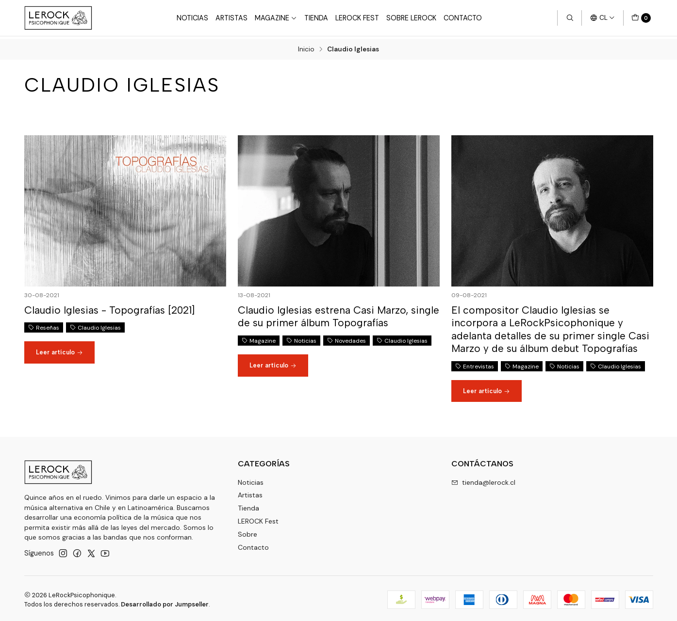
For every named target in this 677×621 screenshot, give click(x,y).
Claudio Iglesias (95, 325)
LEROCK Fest (258, 518)
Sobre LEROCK (411, 18)
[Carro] (641, 18)
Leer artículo (59, 349)
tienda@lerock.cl (483, 479)
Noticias (192, 18)
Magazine (276, 18)
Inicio (306, 47)
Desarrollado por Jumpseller (165, 602)
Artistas (231, 18)
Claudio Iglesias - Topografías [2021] (109, 308)
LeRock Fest (357, 18)
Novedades (346, 338)
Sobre (247, 531)
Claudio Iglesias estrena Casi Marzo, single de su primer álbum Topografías (338, 314)
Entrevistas (474, 363)
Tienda (316, 18)
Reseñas (43, 325)
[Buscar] (569, 18)
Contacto (463, 18)
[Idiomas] (602, 18)
